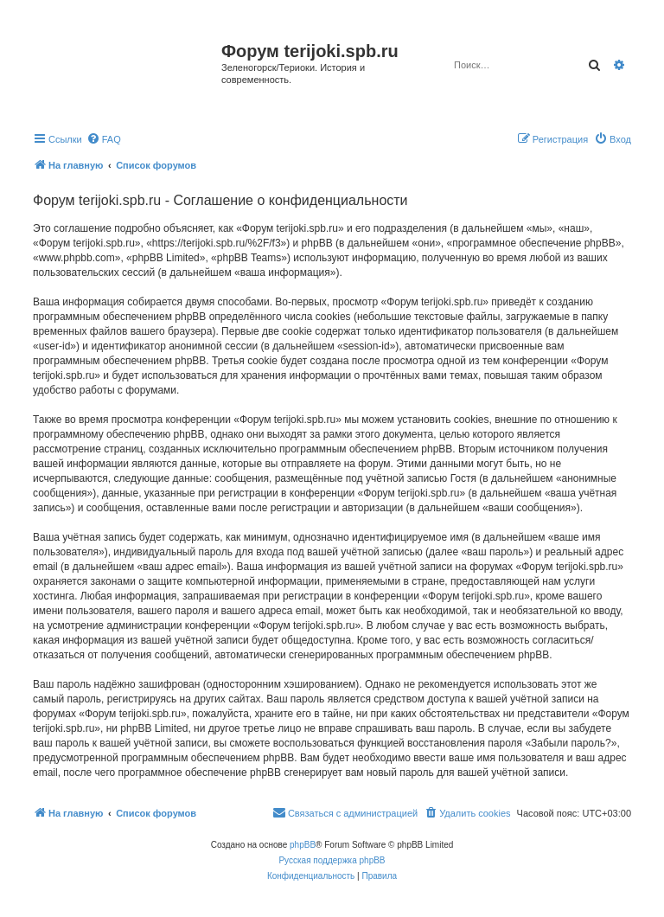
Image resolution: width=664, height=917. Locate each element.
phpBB (303, 845)
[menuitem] (103, 139)
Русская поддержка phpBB (331, 860)
